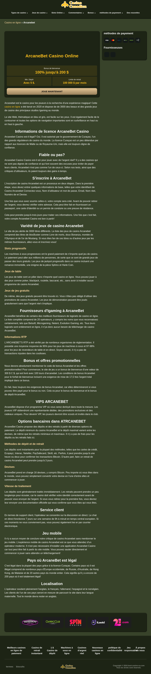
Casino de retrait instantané (36, 650)
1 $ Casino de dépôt (52, 650)
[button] (30, 622)
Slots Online (57, 13)
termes (9, 666)
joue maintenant (51, 91)
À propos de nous (140, 649)
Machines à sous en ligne (67, 650)
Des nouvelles (133, 13)
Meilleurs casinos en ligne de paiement (16, 650)
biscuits (20, 666)
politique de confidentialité (114, 649)
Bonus (91, 13)
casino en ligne (12, 106)
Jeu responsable (128, 649)
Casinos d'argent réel (82, 650)
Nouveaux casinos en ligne (97, 650)
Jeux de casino (39, 13)
